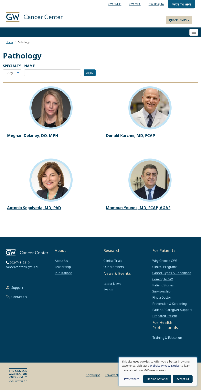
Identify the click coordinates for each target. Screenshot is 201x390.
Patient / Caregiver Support (172, 310)
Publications (63, 273)
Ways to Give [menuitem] (181, 4)
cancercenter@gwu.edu (22, 267)
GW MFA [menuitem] (135, 4)
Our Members (113, 267)
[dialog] (158, 371)
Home (9, 42)
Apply (89, 73)
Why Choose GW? (164, 261)
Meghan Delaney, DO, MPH (32, 135)
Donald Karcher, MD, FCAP (130, 135)
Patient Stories (163, 285)
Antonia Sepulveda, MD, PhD (34, 207)
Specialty (12, 66)
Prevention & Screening (169, 304)
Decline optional (157, 379)
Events (108, 290)
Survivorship (161, 291)
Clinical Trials (112, 261)
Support (17, 288)
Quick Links (179, 20)
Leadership (63, 267)
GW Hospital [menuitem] (156, 4)
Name (29, 66)
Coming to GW (162, 279)
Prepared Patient (164, 316)
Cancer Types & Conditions (171, 273)
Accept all (182, 379)
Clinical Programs (164, 267)
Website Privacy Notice (165, 365)
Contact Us (19, 297)
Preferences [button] (131, 379)
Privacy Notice (115, 375)
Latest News (112, 284)
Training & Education (167, 338)
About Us (61, 261)
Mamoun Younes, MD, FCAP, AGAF (138, 207)
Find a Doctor (161, 297)
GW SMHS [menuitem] (114, 4)
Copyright (93, 375)
